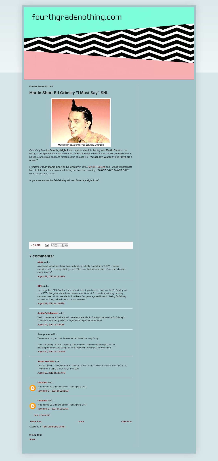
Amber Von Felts (45, 361)
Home (81, 421)
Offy (39, 286)
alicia (40, 262)
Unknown (42, 382)
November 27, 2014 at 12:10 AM (52, 409)
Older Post (126, 421)
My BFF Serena (97, 167)
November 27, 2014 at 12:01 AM (52, 391)
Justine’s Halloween (47, 313)
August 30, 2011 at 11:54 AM (51, 351)
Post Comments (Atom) (54, 426)
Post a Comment (42, 415)
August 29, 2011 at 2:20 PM (50, 324)
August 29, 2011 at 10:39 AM (51, 276)
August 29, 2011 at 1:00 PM (50, 303)
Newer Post (35, 421)
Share (32, 439)
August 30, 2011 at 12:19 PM (51, 373)
